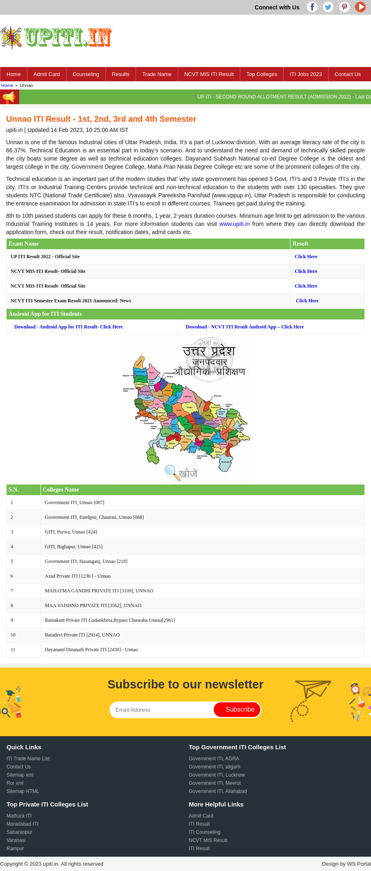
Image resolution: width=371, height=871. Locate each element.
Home (14, 74)
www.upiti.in (234, 224)
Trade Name (157, 74)
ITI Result (199, 824)
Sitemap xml (20, 775)
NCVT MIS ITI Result (209, 74)
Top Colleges (261, 74)
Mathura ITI (19, 816)
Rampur (15, 848)
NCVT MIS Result (208, 840)
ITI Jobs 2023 (306, 74)
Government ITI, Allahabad (218, 791)
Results (121, 74)
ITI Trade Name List (28, 759)
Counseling (86, 74)
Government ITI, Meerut (215, 783)
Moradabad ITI (22, 824)
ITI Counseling (204, 832)
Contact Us (348, 74)
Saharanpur (19, 832)
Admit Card (47, 74)
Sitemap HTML (23, 791)
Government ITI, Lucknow (217, 775)
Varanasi (16, 840)
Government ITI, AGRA (214, 759)
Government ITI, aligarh (214, 767)
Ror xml (15, 783)
